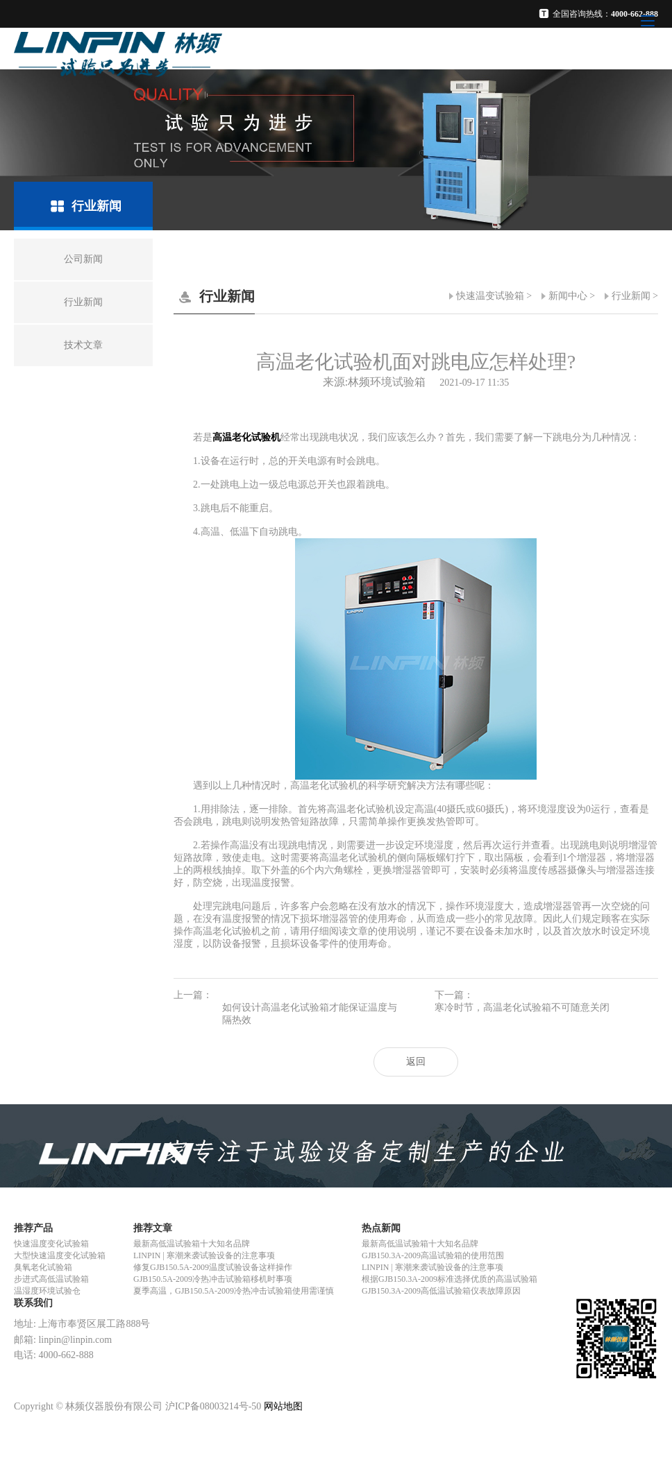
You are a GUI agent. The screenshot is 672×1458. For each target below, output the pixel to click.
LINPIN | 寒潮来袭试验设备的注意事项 (204, 1255)
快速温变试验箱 (490, 296)
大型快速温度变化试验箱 (60, 1255)
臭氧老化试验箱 (43, 1267)
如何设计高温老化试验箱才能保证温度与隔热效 (309, 1013)
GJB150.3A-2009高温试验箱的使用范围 (433, 1255)
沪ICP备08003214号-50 (213, 1406)
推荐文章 (152, 1228)
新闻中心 (567, 296)
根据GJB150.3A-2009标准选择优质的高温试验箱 (449, 1279)
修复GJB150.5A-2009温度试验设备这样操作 (212, 1267)
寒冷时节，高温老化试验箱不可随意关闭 (522, 1007)
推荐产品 (33, 1228)
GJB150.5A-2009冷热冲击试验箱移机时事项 (212, 1279)
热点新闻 (381, 1228)
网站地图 (283, 1406)
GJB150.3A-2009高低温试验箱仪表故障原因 (441, 1291)
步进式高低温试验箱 (51, 1279)
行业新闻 (631, 296)
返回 (416, 1061)
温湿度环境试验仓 (47, 1291)
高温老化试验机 (246, 437)
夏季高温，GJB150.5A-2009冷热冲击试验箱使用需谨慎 (233, 1291)
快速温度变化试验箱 (51, 1244)
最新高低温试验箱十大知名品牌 (191, 1244)
